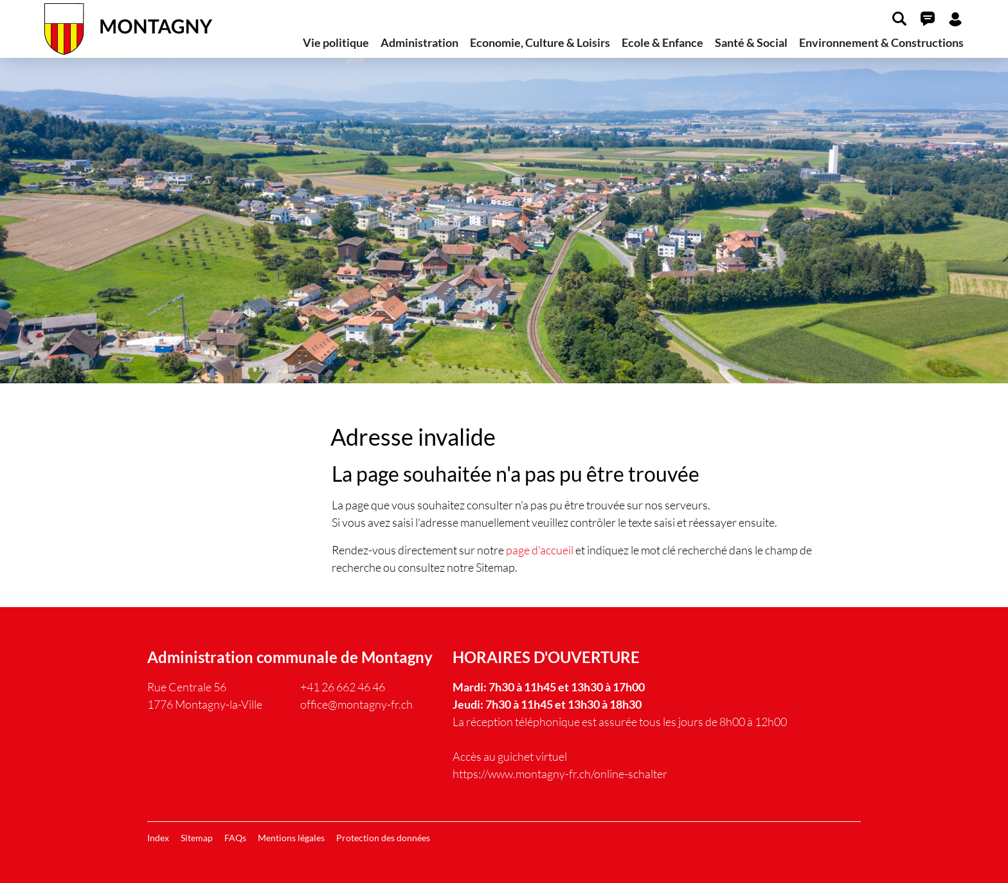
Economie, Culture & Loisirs (540, 42)
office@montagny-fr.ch (356, 704)
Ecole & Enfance (662, 42)
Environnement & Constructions (881, 42)
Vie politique (336, 42)
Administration (419, 42)
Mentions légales (291, 837)
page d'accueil (539, 550)
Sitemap (197, 837)
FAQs (235, 837)
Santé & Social (751, 42)
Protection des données (383, 837)
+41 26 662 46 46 (342, 687)
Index (158, 837)
